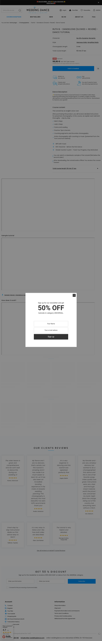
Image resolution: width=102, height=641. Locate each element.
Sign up (51, 337)
